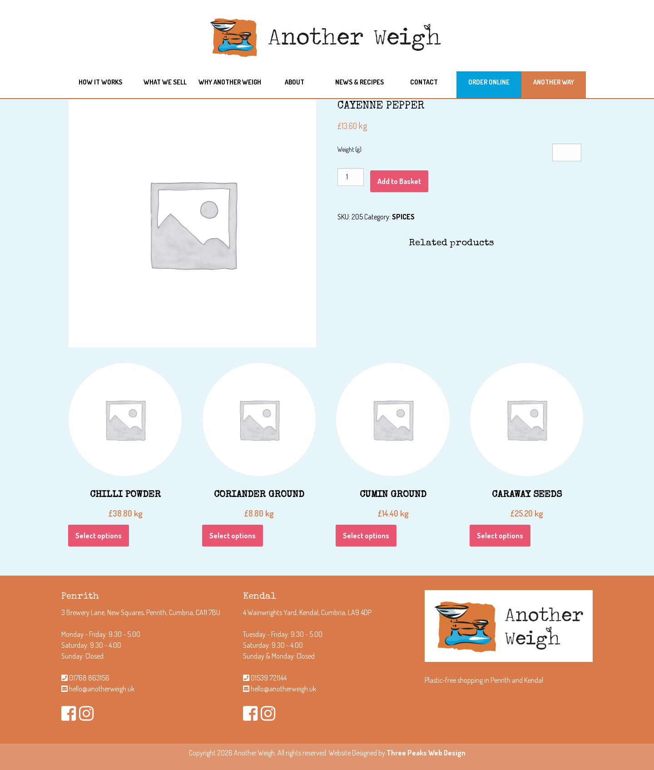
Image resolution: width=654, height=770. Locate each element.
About (294, 82)
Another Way (553, 82)
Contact (424, 82)
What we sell (165, 82)
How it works (100, 82)
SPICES (403, 216)
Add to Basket (399, 181)
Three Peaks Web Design (426, 752)
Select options (98, 535)
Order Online (489, 82)
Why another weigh (229, 82)
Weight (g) (349, 149)
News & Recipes (359, 82)
